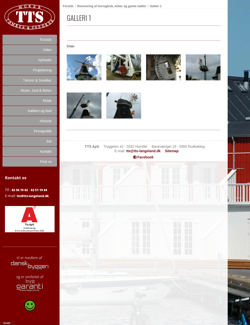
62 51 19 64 (39, 190)
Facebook (143, 157)
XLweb (6, 323)
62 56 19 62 (20, 190)
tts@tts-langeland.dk (33, 196)
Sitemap (171, 151)
